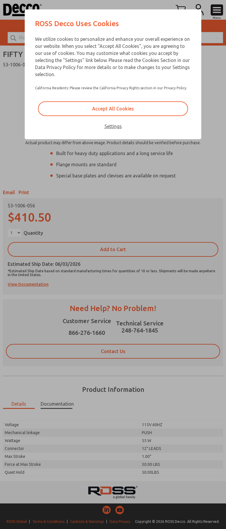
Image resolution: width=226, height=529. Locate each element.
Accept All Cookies (113, 108)
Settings (113, 126)
